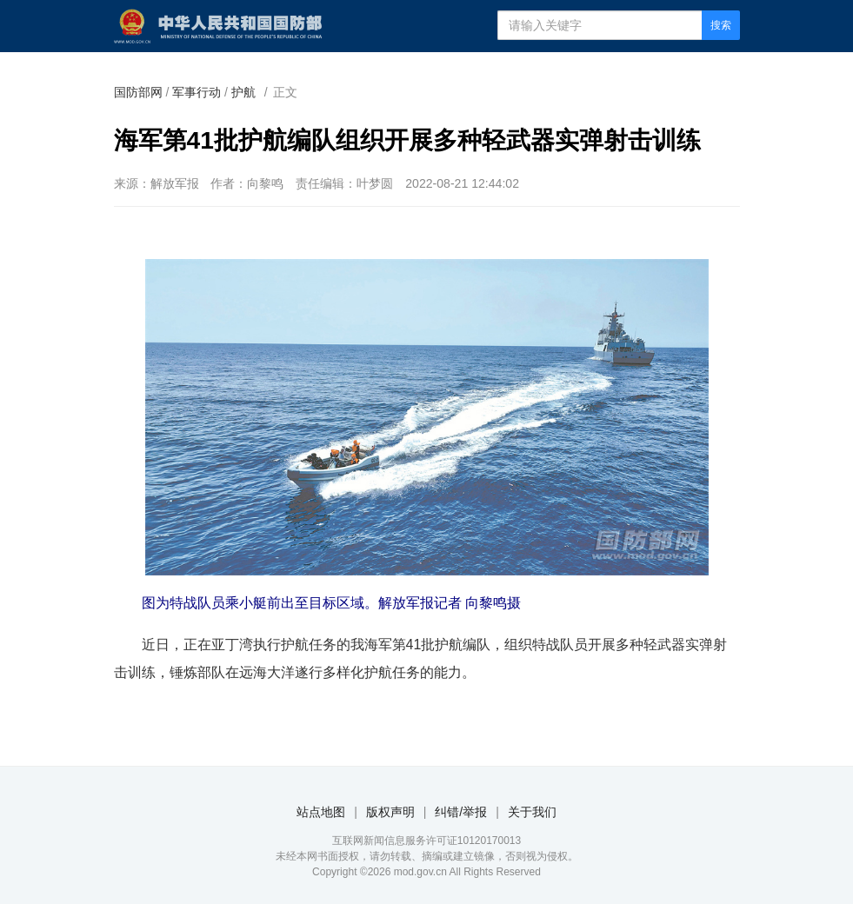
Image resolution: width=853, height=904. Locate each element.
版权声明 (390, 812)
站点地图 (321, 812)
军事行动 (196, 92)
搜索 (720, 25)
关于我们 (532, 812)
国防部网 (138, 92)
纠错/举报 (461, 812)
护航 (243, 92)
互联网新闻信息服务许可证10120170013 (426, 840)
